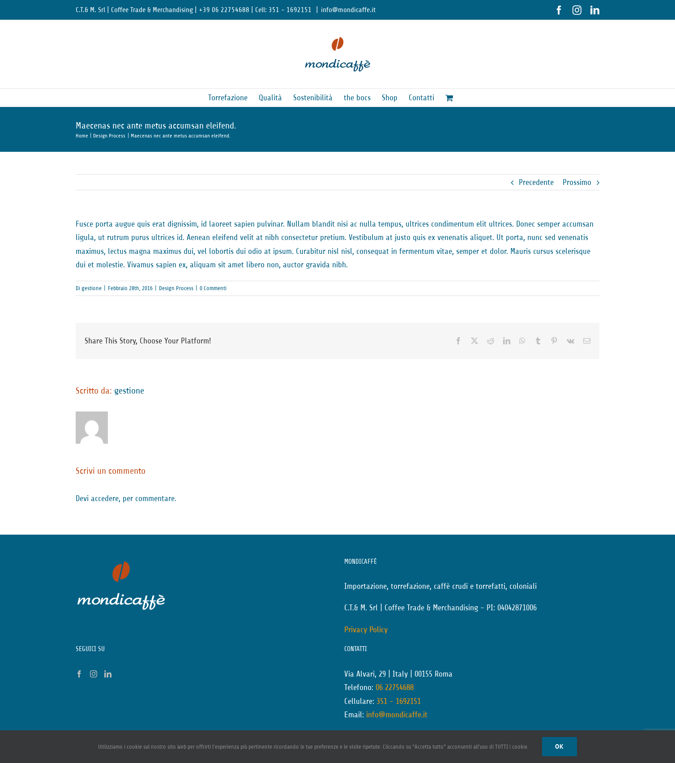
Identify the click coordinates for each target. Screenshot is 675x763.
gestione (91, 288)
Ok (559, 746)
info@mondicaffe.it (348, 10)
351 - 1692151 (398, 701)
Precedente (536, 182)
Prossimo (577, 182)
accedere (105, 498)
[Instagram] (93, 673)
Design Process (176, 288)
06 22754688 (395, 687)
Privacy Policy (366, 629)
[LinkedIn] (107, 673)
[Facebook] (79, 673)
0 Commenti (213, 288)
